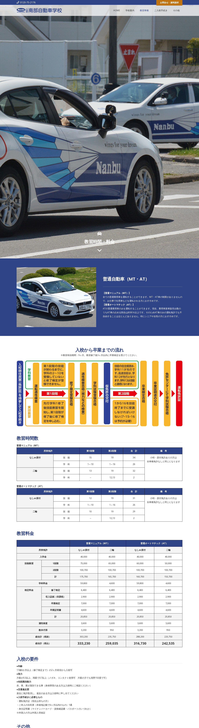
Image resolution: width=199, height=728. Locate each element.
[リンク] (39, 10)
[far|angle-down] (99, 250)
